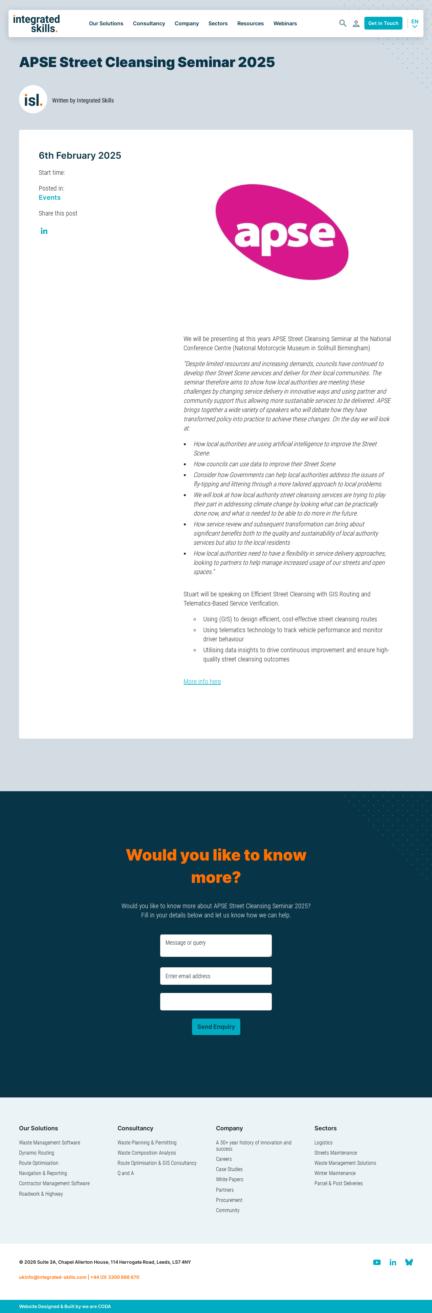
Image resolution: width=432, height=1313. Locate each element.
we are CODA (96, 1306)
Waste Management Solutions (345, 1163)
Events (50, 197)
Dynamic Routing (36, 1153)
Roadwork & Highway (41, 1194)
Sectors (218, 23)
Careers (224, 1159)
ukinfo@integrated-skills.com (53, 1277)
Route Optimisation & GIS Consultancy (157, 1163)
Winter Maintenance (335, 1173)
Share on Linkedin (44, 231)
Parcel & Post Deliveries (338, 1183)
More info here (202, 681)
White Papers (229, 1179)
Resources (250, 23)
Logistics (323, 1143)
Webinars (285, 23)
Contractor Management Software (54, 1183)
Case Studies (229, 1169)
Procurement (229, 1200)
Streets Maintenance (335, 1153)
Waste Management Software (49, 1143)
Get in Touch (383, 23)
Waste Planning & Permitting (147, 1143)
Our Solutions (106, 23)
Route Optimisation (38, 1163)
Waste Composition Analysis (147, 1153)
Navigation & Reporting (43, 1173)
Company (187, 23)
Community (228, 1210)
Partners (225, 1190)
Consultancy (149, 23)
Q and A (126, 1173)
